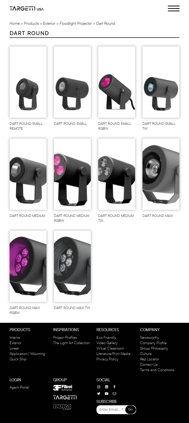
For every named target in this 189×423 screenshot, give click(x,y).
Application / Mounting (27, 354)
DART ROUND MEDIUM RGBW (71, 218)
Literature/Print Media (113, 354)
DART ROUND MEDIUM (27, 216)
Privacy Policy (107, 359)
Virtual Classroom (110, 348)
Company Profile (153, 343)
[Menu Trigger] (171, 8)
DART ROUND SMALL (70, 124)
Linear (14, 348)
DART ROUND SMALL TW (158, 126)
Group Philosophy (154, 348)
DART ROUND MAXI (157, 216)
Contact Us (149, 365)
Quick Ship (18, 359)
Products (31, 24)
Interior (15, 337)
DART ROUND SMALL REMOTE (26, 126)
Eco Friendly (106, 337)
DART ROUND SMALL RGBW (114, 126)
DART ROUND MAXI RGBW (25, 310)
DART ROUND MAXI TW (72, 308)
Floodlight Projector (76, 24)
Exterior (49, 24)
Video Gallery (107, 343)
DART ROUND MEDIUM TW (116, 218)
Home (15, 24)
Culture (146, 354)
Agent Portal (19, 387)
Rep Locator (149, 359)
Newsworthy (149, 337)
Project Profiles (65, 337)
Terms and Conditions (157, 370)
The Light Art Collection (71, 343)
